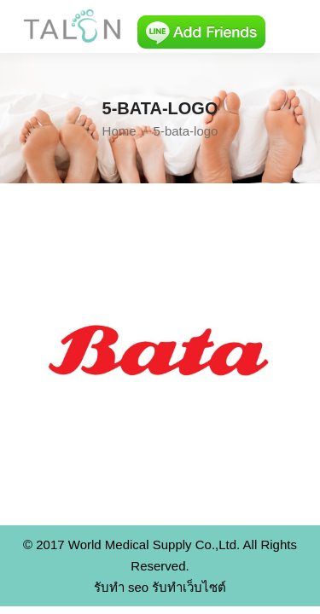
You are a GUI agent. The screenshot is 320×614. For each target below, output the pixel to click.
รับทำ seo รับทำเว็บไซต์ (160, 587)
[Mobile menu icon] (292, 26)
